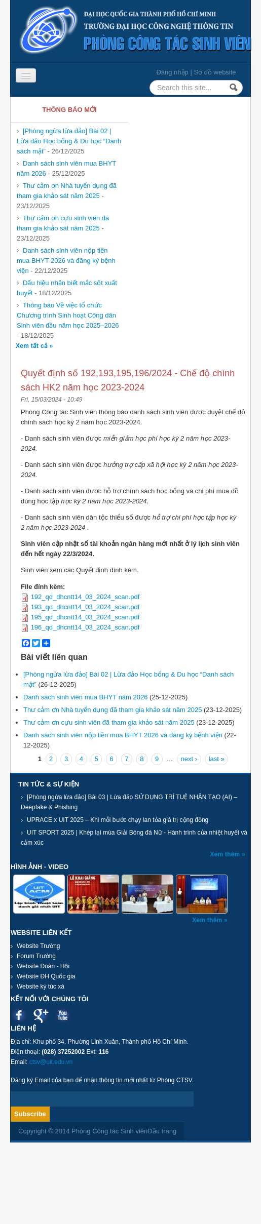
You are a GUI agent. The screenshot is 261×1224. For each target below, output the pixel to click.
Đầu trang (161, 1131)
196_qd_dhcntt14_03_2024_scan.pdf (85, 627)
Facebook (19, 1015)
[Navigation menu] (26, 75)
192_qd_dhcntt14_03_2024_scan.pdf (85, 597)
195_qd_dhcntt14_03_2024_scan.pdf (85, 617)
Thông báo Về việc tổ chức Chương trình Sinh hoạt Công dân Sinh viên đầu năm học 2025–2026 (68, 315)
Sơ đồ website (215, 72)
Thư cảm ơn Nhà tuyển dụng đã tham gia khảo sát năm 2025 (67, 191)
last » (217, 759)
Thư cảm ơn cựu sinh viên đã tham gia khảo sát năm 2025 (63, 223)
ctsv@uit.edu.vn (51, 1061)
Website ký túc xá (40, 986)
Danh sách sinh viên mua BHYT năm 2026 (85, 697)
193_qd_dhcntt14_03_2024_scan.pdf (85, 607)
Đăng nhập (172, 72)
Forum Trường (36, 956)
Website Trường (38, 946)
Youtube (62, 1015)
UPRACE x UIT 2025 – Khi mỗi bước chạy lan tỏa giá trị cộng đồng (117, 819)
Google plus (40, 1015)
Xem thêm (226, 854)
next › (189, 759)
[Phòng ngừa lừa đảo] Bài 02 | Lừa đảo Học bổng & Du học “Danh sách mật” (69, 141)
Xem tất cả (33, 345)
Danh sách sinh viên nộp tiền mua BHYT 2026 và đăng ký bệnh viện (66, 260)
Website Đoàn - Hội (43, 966)
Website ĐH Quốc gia (46, 976)
